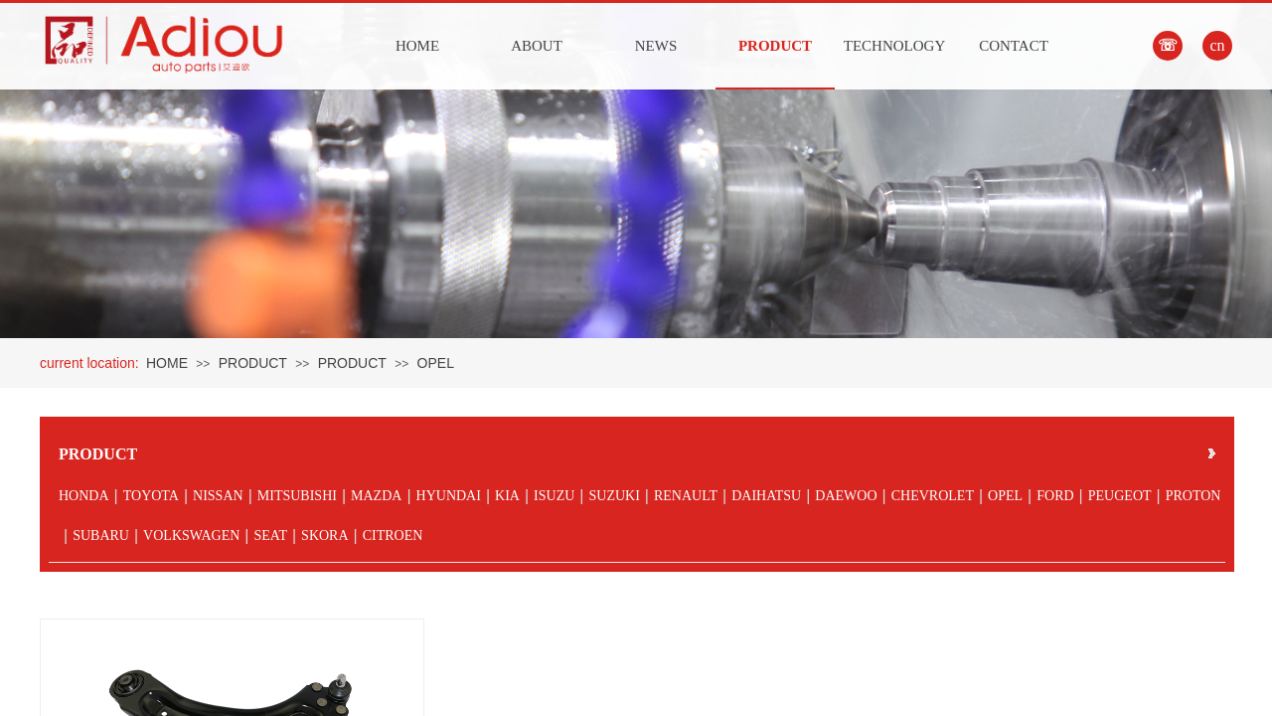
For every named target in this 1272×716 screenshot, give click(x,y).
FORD (1054, 495)
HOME (417, 46)
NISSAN (218, 495)
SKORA (324, 535)
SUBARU (101, 535)
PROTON (1193, 495)
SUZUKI (613, 495)
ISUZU (554, 495)
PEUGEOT (1120, 495)
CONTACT (1013, 46)
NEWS (656, 46)
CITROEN (393, 535)
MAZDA (376, 495)
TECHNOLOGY (895, 46)
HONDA (84, 495)
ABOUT (536, 46)
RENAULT (685, 495)
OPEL (435, 363)
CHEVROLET (932, 495)
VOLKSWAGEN (191, 535)
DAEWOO (845, 495)
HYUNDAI (448, 495)
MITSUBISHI (297, 495)
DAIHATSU (766, 495)
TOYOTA (151, 495)
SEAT (269, 535)
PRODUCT (775, 46)
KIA (507, 495)
